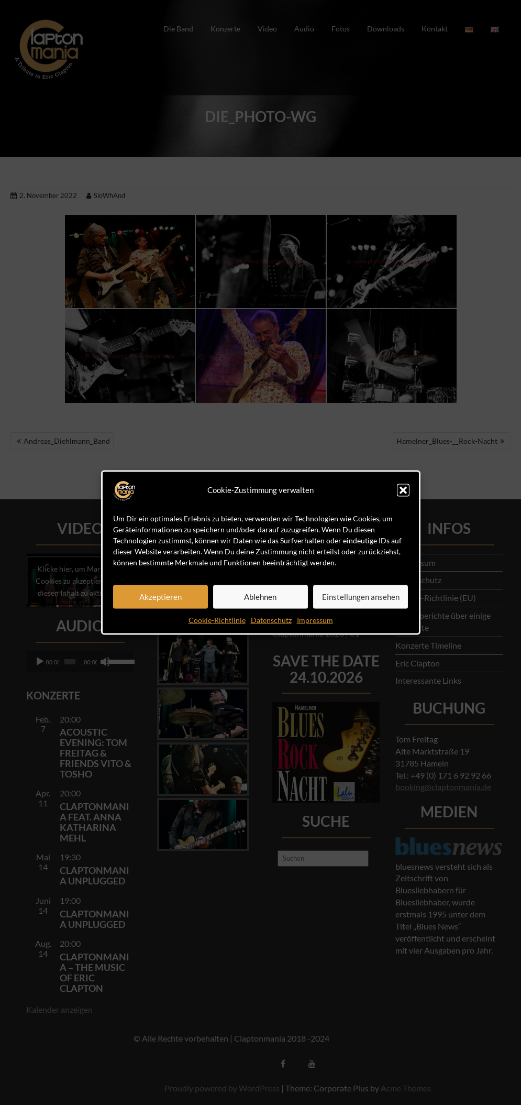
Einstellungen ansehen (361, 596)
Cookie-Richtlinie (217, 619)
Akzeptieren (160, 596)
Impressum (315, 619)
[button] (403, 490)
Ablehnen (260, 596)
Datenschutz (271, 619)
